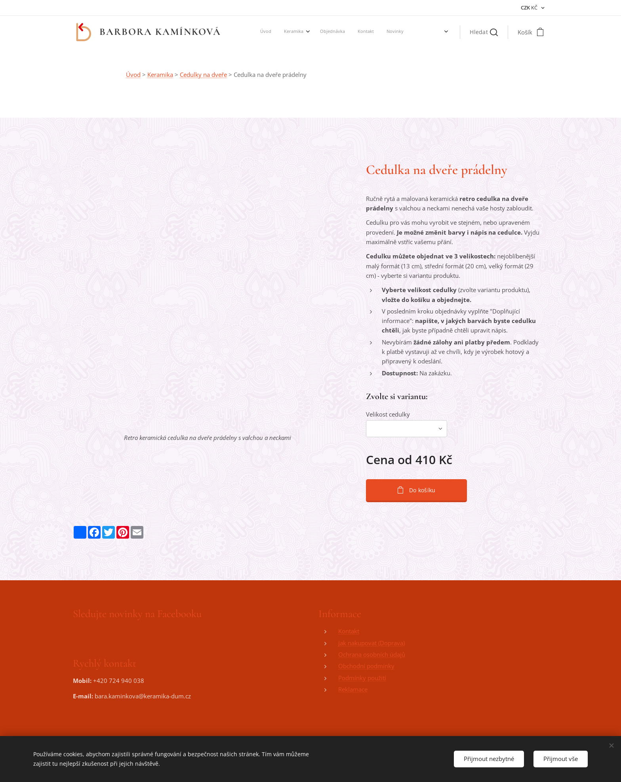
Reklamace (353, 689)
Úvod (133, 74)
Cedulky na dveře (203, 74)
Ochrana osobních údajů (371, 654)
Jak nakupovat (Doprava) (371, 643)
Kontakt (348, 631)
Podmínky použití (362, 678)
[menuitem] (317, 32)
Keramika (160, 74)
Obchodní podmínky (366, 666)
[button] (484, 32)
